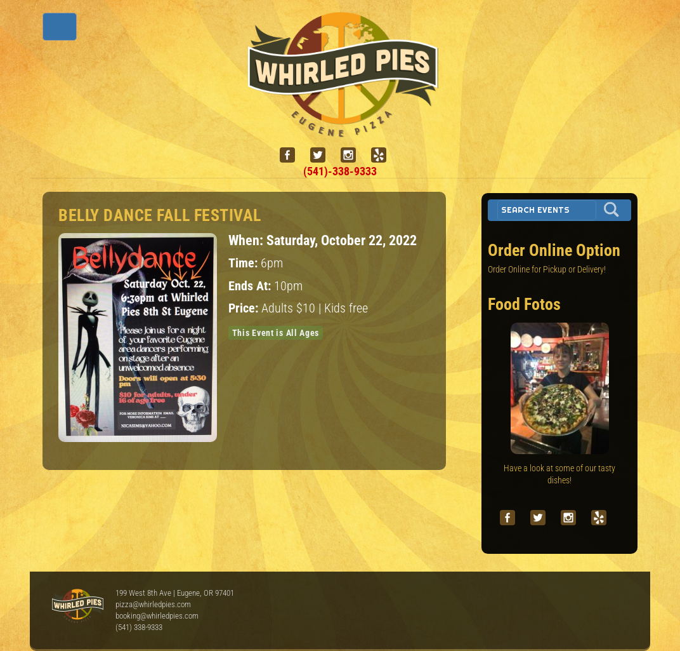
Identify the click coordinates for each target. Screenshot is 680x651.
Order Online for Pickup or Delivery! (547, 269)
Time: (244, 263)
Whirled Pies (77, 606)
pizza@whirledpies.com (153, 604)
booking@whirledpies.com (157, 616)
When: (247, 240)
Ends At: (251, 286)
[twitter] (323, 155)
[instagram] (353, 155)
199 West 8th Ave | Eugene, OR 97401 (174, 593)
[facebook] (292, 155)
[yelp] (383, 155)
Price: (244, 308)
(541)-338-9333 (340, 171)
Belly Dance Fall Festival (159, 215)
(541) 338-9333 (138, 627)
